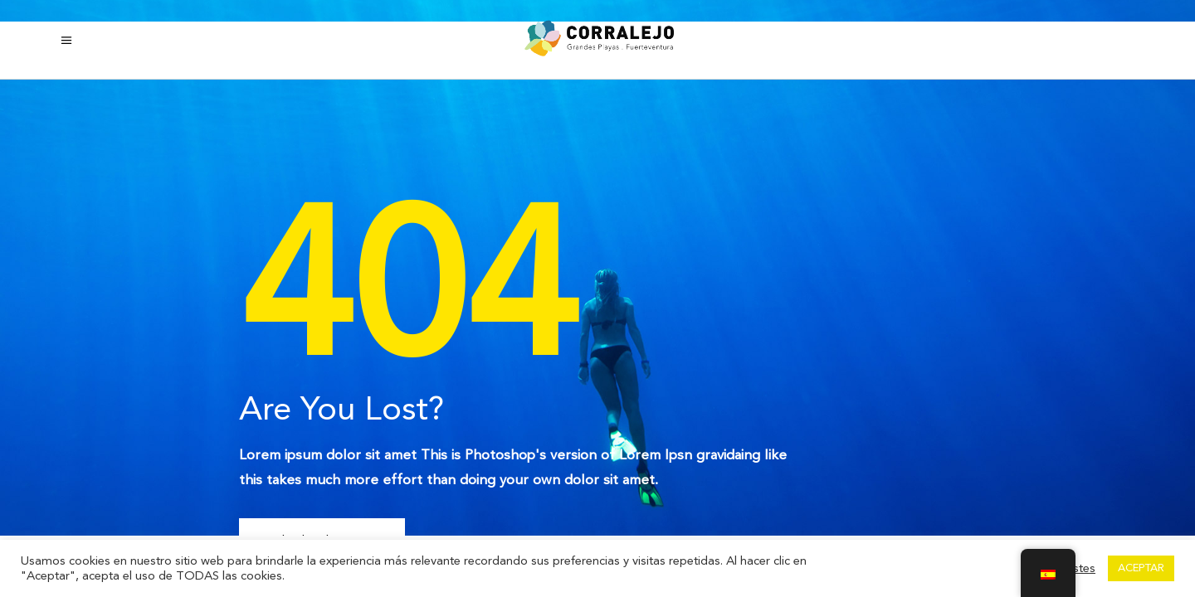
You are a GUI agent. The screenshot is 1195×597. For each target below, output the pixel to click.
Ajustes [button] (1075, 568)
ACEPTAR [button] (1141, 568)
